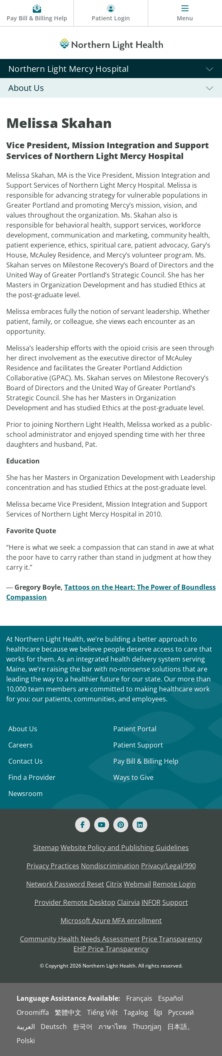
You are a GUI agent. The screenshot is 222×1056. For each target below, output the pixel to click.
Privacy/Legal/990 (168, 865)
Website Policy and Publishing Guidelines (125, 847)
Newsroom (25, 793)
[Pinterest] (120, 824)
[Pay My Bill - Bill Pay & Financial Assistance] (37, 13)
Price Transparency (171, 938)
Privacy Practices (53, 865)
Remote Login (174, 884)
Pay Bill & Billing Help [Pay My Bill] (145, 761)
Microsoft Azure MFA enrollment (111, 920)
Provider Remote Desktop (74, 902)
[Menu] (185, 13)
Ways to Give (133, 777)
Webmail (137, 884)
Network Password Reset (65, 884)
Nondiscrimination (110, 865)
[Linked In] (139, 824)
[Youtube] (101, 824)
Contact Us (25, 761)
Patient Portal (134, 728)
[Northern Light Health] (111, 43)
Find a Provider (32, 777)
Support (175, 902)
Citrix (114, 884)
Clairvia (128, 902)
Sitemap (46, 847)
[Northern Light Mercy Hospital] (111, 68)
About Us (22, 728)
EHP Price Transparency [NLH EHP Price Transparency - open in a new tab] (111, 948)
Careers (20, 745)
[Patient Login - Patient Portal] (111, 13)
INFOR (151, 902)
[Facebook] (82, 824)
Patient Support (138, 745)
